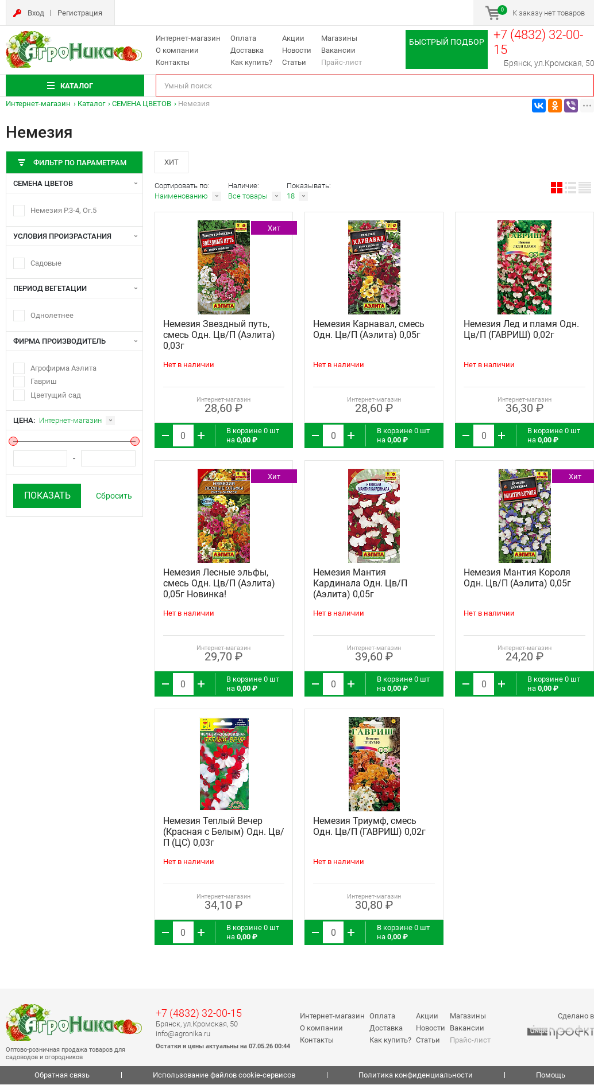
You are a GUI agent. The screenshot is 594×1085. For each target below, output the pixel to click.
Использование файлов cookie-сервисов (224, 1076)
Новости (296, 50)
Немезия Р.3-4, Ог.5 (63, 210)
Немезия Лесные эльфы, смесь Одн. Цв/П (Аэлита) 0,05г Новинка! (219, 584)
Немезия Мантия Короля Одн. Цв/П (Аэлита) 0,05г (517, 579)
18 (291, 197)
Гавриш (43, 381)
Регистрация (79, 13)
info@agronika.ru (183, 1034)
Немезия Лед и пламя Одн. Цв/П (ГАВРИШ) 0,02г (521, 330)
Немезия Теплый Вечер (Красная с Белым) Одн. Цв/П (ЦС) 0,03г (223, 832)
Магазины (339, 38)
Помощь (550, 1076)
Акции (293, 38)
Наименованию (181, 197)
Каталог (91, 103)
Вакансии (338, 50)
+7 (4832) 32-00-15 (199, 1014)
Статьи (294, 62)
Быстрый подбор (446, 41)
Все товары (248, 197)
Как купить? (251, 62)
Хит (172, 162)
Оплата (243, 38)
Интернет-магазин (188, 38)
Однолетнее (52, 315)
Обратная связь (62, 1076)
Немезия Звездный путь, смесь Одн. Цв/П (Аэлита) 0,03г (219, 336)
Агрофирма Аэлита (63, 368)
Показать (47, 495)
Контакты (173, 62)
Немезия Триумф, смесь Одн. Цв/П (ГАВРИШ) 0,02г (369, 827)
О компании (177, 50)
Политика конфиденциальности (415, 1076)
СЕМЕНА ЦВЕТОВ (141, 103)
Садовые (45, 263)
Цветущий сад (55, 395)
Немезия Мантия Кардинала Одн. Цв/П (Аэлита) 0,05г (360, 584)
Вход (36, 13)
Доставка (247, 50)
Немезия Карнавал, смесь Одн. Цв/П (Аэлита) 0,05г (369, 330)
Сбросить (114, 495)
